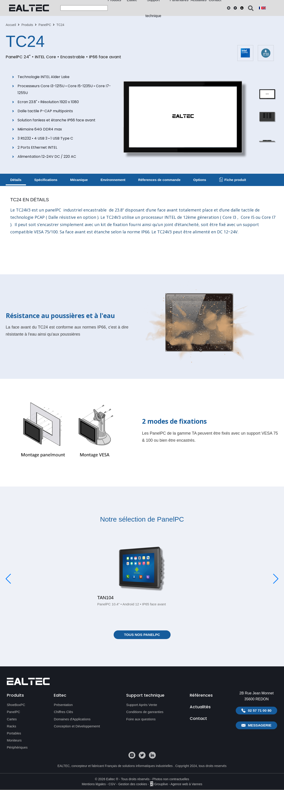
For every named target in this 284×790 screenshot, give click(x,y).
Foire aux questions (141, 719)
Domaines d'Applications (72, 719)
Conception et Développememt (77, 727)
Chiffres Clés (63, 712)
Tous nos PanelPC (142, 635)
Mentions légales (94, 784)
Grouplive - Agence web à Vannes (178, 784)
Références (201, 695)
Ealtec (60, 695)
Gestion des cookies (132, 784)
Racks (11, 727)
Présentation (63, 705)
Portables (14, 734)
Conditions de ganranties (145, 712)
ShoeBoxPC (16, 705)
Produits (27, 25)
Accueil (11, 25)
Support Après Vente (142, 705)
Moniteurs (14, 741)
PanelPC (44, 25)
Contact (198, 720)
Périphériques (17, 748)
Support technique (145, 695)
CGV (112, 784)
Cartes (12, 719)
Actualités (200, 707)
